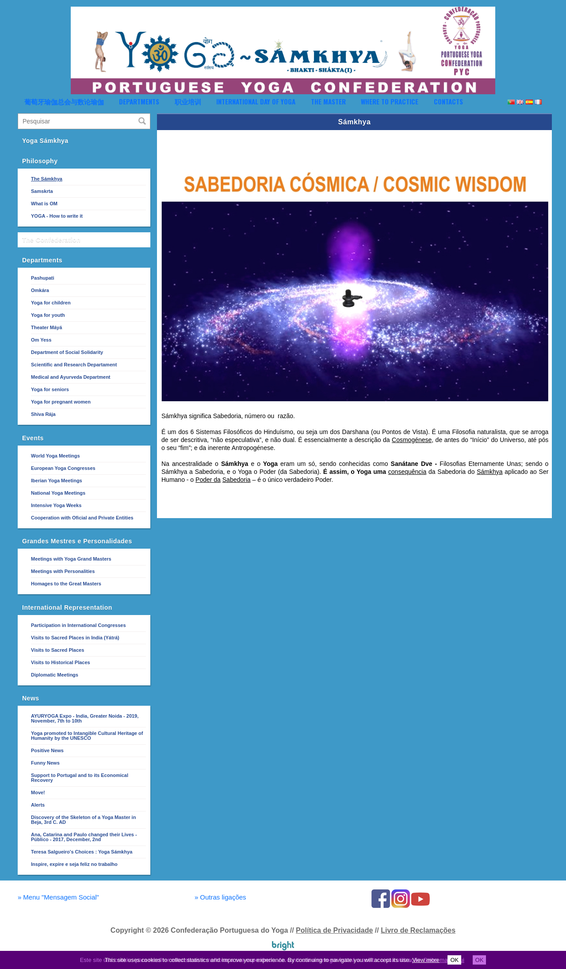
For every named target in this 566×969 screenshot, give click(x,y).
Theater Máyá (46, 327)
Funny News (45, 762)
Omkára (40, 290)
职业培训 (188, 101)
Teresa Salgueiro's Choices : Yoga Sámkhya (81, 851)
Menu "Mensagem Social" (58, 897)
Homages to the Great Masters (66, 583)
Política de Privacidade (334, 930)
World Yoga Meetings (55, 455)
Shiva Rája (43, 414)
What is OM (44, 203)
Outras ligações (220, 897)
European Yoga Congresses (63, 468)
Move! (38, 792)
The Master (328, 101)
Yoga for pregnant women (61, 401)
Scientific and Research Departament (74, 364)
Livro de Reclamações (418, 930)
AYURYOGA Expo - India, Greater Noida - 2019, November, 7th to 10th (84, 718)
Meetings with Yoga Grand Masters (71, 558)
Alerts (38, 805)
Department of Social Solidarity (67, 352)
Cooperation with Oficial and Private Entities (82, 517)
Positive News (47, 750)
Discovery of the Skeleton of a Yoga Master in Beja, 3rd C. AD (83, 820)
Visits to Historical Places (60, 662)
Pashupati (42, 278)
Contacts (448, 101)
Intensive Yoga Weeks (56, 505)
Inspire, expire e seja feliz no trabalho (74, 864)
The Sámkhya (46, 178)
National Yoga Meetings (58, 493)
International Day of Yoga (255, 101)
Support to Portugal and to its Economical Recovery (79, 778)
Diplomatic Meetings (54, 674)
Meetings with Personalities (63, 571)
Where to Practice (389, 101)
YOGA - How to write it (57, 216)
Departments (139, 101)
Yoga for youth (48, 315)
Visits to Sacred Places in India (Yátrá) (75, 637)
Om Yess (41, 339)
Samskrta (42, 191)
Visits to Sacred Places (57, 650)
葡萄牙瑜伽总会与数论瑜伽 (64, 101)
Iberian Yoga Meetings (56, 480)
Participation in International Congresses (78, 625)
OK (454, 960)
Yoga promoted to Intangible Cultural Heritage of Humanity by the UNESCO (87, 736)
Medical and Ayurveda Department (71, 377)
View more (426, 960)
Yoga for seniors (50, 389)
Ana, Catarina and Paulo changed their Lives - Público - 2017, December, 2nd (84, 837)
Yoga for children (51, 302)
